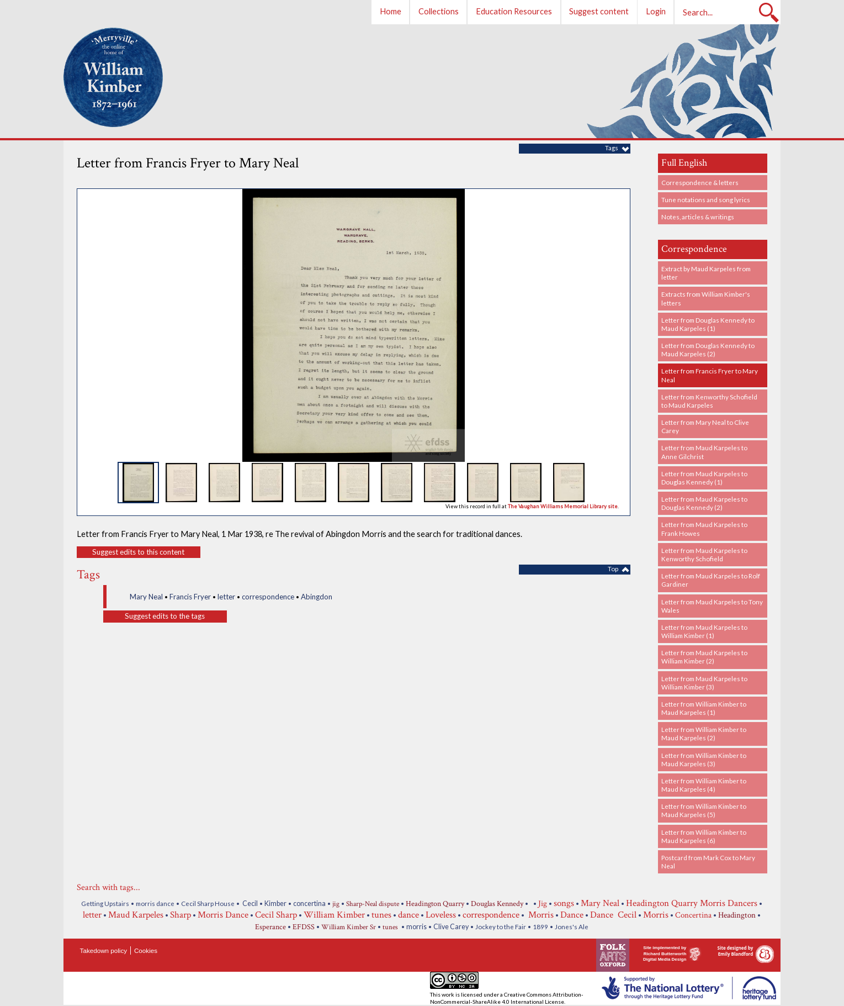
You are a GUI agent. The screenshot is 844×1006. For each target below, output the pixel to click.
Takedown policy (104, 950)
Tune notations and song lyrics (705, 199)
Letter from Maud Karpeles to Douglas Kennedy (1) (704, 478)
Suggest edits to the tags (165, 616)
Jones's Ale (571, 926)
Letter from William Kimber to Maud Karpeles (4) (703, 785)
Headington (737, 915)
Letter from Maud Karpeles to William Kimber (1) (704, 631)
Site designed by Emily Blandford (735, 950)
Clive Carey (451, 927)
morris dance (155, 903)
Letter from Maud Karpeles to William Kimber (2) (704, 657)
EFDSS (304, 927)
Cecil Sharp (276, 915)
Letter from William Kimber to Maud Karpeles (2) (703, 733)
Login (656, 11)
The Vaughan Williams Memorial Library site (563, 506)
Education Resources (514, 11)
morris (416, 927)
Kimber (275, 903)
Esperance (270, 927)
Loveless (441, 915)
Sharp (180, 915)
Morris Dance (223, 915)
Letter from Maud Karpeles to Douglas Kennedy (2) (704, 503)
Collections (438, 11)
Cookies (145, 950)
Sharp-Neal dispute (372, 904)
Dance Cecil (613, 915)
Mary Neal (146, 596)
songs (564, 903)
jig (335, 904)
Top (613, 568)
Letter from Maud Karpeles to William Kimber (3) (704, 683)
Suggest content (599, 11)
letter (226, 596)
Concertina (693, 914)
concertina (309, 903)
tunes (381, 915)
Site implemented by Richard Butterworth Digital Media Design (664, 953)
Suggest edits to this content (138, 551)
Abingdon (316, 596)
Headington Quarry (435, 904)
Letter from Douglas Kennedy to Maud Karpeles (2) (708, 349)
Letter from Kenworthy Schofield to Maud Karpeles (709, 401)
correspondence (268, 596)
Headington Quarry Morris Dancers (691, 903)
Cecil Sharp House (208, 903)
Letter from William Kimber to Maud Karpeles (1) (703, 708)
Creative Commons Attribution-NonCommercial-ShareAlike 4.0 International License (506, 998)
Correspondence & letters (700, 182)
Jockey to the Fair (500, 926)
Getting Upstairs (105, 903)
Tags (611, 147)
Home (390, 11)
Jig (542, 903)
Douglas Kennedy (497, 904)
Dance (571, 915)
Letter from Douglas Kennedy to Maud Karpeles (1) (708, 324)
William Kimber (334, 915)
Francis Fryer (190, 596)
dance (408, 915)
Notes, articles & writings (697, 216)
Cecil (249, 903)
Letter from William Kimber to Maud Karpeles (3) (703, 759)
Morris (540, 915)
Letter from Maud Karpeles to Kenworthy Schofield (704, 554)
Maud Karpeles (135, 915)
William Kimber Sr (348, 927)
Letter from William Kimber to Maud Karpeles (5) (703, 810)
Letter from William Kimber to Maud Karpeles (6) (703, 836)
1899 (540, 926)
